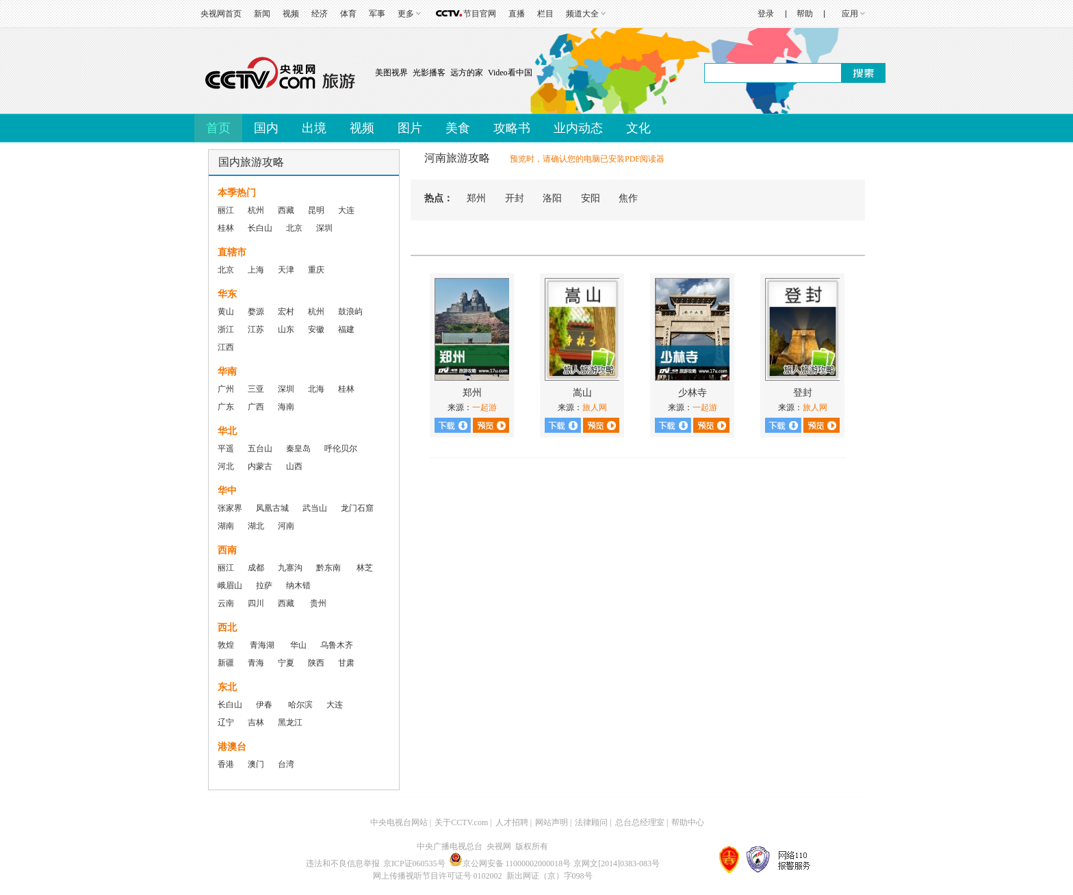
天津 (286, 270)
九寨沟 (290, 567)
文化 (638, 128)
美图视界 (391, 72)
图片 (410, 128)
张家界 (230, 508)
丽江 (226, 210)
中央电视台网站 (399, 822)
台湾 (286, 764)
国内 (266, 128)
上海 (256, 270)
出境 (314, 128)
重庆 (316, 270)
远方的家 (466, 72)
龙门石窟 (357, 508)
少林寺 (692, 393)
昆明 (316, 210)
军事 (377, 13)
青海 (256, 663)
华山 (298, 645)
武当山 (314, 508)
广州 (226, 389)
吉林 (256, 722)
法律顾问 (591, 822)
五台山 (260, 448)
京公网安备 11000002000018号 (510, 863)
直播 (516, 13)
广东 (226, 407)
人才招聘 (511, 822)
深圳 (324, 228)
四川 (256, 603)
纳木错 (298, 585)
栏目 (545, 13)
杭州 (256, 210)
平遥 (226, 448)
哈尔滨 (300, 704)
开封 (514, 198)
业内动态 (578, 128)
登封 (802, 393)
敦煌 (226, 645)
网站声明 (551, 822)
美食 (457, 128)
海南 (286, 407)
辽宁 (226, 722)
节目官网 (479, 13)
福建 (346, 329)
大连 (346, 210)
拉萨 (264, 585)
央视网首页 (221, 13)
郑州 (476, 198)
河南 (286, 526)
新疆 (226, 663)
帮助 (805, 13)
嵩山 (582, 393)
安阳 (590, 198)
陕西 (316, 663)
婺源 (256, 311)
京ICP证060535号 (414, 863)
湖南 (226, 526)
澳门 (256, 764)
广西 (256, 407)
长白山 (260, 228)
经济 (319, 13)
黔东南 (328, 567)
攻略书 (511, 128)
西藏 (286, 210)
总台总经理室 (639, 822)
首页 (218, 128)
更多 (406, 13)
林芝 (363, 567)
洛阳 (552, 198)
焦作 (628, 198)
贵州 (318, 603)
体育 (348, 13)
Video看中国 (510, 72)
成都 (256, 567)
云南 (226, 603)
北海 (316, 389)
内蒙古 (260, 466)
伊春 (265, 704)
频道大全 (582, 13)
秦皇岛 (298, 448)
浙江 (226, 329)
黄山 (226, 311)
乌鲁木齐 (336, 645)
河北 (226, 466)
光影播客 (429, 72)
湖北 (256, 526)
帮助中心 (687, 822)
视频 (291, 13)
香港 (226, 764)
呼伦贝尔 (340, 448)
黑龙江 (290, 722)
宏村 (286, 311)
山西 (294, 466)
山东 (286, 329)
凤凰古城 (272, 508)
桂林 (226, 228)
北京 (294, 228)
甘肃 (346, 663)
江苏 (256, 329)
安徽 (316, 329)
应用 (850, 13)
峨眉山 (230, 585)
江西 (226, 347)
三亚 (256, 389)
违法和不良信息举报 (343, 863)
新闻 (262, 13)
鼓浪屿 (350, 311)
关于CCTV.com (461, 822)
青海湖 (262, 645)
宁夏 (286, 663)
